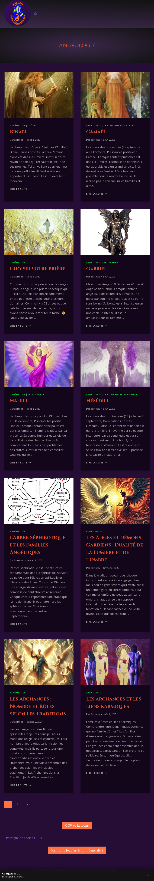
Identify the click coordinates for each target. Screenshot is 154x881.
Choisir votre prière (37, 268)
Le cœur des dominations (120, 394)
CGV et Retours (77, 825)
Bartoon (18, 139)
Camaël (96, 132)
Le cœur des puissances (119, 125)
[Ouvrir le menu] (146, 14)
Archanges (111, 262)
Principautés (35, 394)
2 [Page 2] (17, 804)
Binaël (18, 132)
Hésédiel (97, 400)
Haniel (19, 400)
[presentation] (38, 95)
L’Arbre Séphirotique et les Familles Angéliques (37, 545)
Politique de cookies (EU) (24, 838)
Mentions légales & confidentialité (77, 850)
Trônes (32, 125)
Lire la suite (20, 189)
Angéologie (17, 125)
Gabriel (96, 268)
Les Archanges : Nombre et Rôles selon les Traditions (38, 706)
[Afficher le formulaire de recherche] (35, 14)
